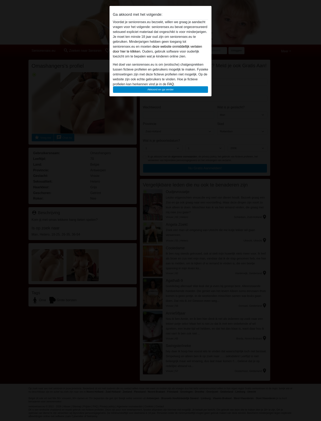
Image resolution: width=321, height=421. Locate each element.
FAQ (170, 84)
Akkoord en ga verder (160, 89)
